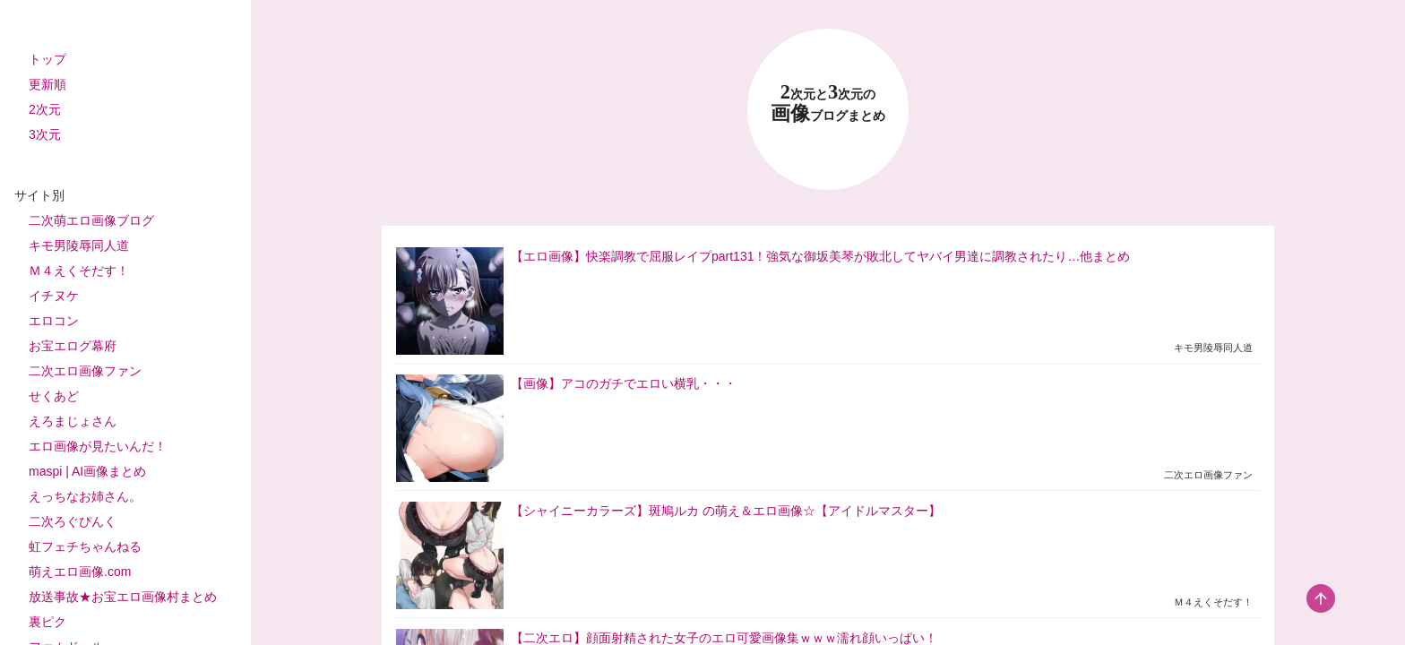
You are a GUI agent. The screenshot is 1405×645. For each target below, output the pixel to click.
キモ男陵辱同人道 (79, 245)
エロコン (54, 321)
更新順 (47, 84)
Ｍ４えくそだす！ (79, 270)
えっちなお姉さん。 (85, 496)
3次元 (45, 134)
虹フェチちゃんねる (85, 546)
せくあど (54, 396)
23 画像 (828, 103)
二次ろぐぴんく (72, 521)
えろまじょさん (72, 421)
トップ (47, 59)
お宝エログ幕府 (72, 346)
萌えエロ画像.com (80, 571)
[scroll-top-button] (1320, 598)
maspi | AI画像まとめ (87, 471)
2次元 (45, 109)
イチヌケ (54, 295)
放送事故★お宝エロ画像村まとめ (123, 596)
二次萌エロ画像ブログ (91, 220)
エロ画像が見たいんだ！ (98, 446)
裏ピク (47, 622)
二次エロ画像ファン (85, 371)
